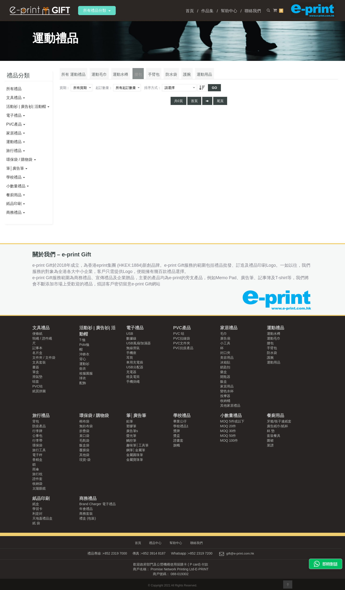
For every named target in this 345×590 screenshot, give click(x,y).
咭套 (35, 381)
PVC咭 (37, 386)
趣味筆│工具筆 (137, 445)
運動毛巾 (96, 77)
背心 (82, 359)
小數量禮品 (17, 186)
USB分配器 (134, 367)
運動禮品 (15, 142)
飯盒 (223, 381)
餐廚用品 (15, 195)
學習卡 (37, 509)
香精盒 (37, 460)
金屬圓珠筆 (134, 455)
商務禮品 (15, 212)
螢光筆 (131, 436)
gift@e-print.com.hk (240, 553)
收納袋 (37, 484)
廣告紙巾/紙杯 (277, 426)
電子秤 (37, 455)
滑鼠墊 (37, 377)
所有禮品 (14, 89)
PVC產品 (15, 124)
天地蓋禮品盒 (42, 518)
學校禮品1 (181, 426)
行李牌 (37, 431)
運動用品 (191, 77)
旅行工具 (39, 450)
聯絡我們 (253, 11)
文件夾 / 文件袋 (43, 357)
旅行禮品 (15, 151)
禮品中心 (156, 543)
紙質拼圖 (39, 391)
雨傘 (35, 469)
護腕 (175, 77)
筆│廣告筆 (16, 168)
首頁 (190, 11)
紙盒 (35, 504)
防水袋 (161, 77)
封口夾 (225, 353)
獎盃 (176, 436)
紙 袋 (36, 523)
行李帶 (37, 440)
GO (214, 90)
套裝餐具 (273, 436)
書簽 (35, 367)
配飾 (82, 383)
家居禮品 (15, 133)
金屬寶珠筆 (134, 460)
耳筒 (129, 357)
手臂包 (146, 77)
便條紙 (37, 333)
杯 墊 (271, 431)
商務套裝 (86, 513)
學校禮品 (15, 177)
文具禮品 (15, 98)
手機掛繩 (133, 381)
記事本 (37, 348)
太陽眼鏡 (39, 488)
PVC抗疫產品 (183, 348)
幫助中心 (229, 11)
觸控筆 (131, 440)
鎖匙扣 (225, 367)
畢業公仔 (180, 421)
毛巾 (223, 333)
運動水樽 (116, 77)
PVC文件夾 (181, 343)
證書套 (178, 440)
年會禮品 (86, 509)
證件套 (37, 479)
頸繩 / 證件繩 (42, 338)
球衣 (82, 378)
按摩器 (225, 396)
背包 (35, 421)
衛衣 (82, 368)
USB (129, 333)
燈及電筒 (133, 377)
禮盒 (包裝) (87, 518)
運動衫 (84, 364)
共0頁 (178, 103)
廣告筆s (132, 431)
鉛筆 (129, 421)
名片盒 (37, 353)
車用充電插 (134, 362)
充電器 (131, 372)
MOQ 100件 (229, 440)
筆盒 (35, 372)
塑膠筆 (131, 426)
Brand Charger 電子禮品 (97, 504)
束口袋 (84, 436)
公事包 (37, 436)
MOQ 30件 (228, 431)
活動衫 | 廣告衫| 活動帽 (27, 106)
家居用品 (227, 386)
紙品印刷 (15, 204)
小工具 (225, 343)
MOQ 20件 (228, 426)
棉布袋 (84, 421)
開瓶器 (225, 377)
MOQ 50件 (228, 436)
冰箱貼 (225, 362)
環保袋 (37, 445)
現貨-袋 (85, 460)
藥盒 (223, 372)
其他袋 (84, 455)
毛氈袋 (84, 440)
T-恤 (82, 340)
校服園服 (86, 373)
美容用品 (227, 357)
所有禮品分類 (97, 10)
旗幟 (176, 445)
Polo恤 (84, 345)
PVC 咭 (178, 333)
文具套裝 (39, 362)
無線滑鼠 (133, 348)
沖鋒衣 (84, 354)
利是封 (37, 513)
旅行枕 (37, 474)
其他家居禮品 (230, 405)
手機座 (131, 353)
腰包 (132, 77)
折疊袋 (84, 431)
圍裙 (270, 440)
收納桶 (225, 401)
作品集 (207, 11)
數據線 (131, 338)
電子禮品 (15, 115)
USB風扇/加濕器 (138, 343)
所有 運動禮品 (73, 77)
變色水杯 (227, 391)
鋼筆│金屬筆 (135, 450)
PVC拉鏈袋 (181, 338)
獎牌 (176, 431)
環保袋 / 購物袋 (21, 159)
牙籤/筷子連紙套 (279, 421)
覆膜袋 (84, 450)
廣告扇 (225, 338)
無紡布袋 (86, 426)
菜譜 (270, 445)
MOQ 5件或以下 (232, 421)
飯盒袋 (84, 445)
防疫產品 (39, 426)
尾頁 (220, 103)
